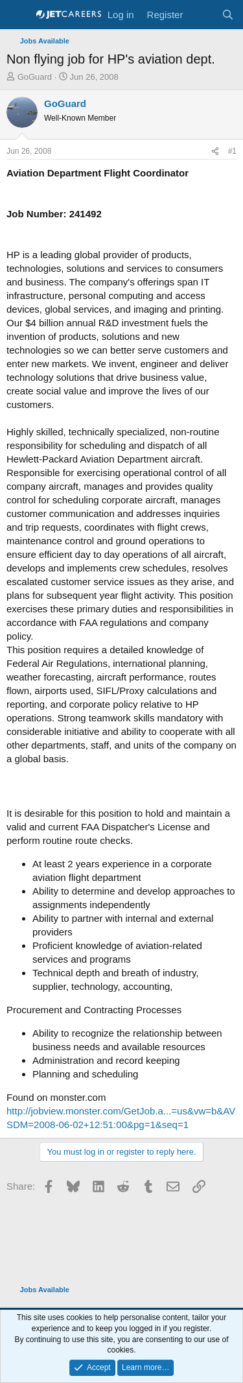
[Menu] (18, 15)
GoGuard (34, 77)
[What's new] (201, 15)
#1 (232, 151)
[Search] (227, 15)
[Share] (215, 151)
